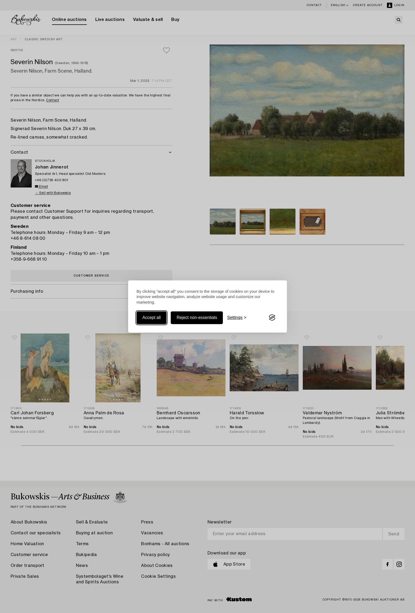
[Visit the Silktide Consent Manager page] (272, 317)
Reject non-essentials (197, 317)
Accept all (151, 317)
